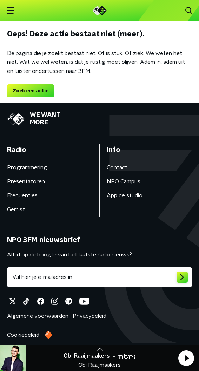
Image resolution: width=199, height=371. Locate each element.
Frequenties (22, 195)
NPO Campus (123, 181)
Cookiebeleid (23, 335)
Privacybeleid (89, 316)
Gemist (16, 209)
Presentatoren (26, 181)
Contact (117, 167)
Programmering (27, 167)
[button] (186, 358)
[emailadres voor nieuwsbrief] (99, 277)
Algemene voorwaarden (37, 316)
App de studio (124, 195)
